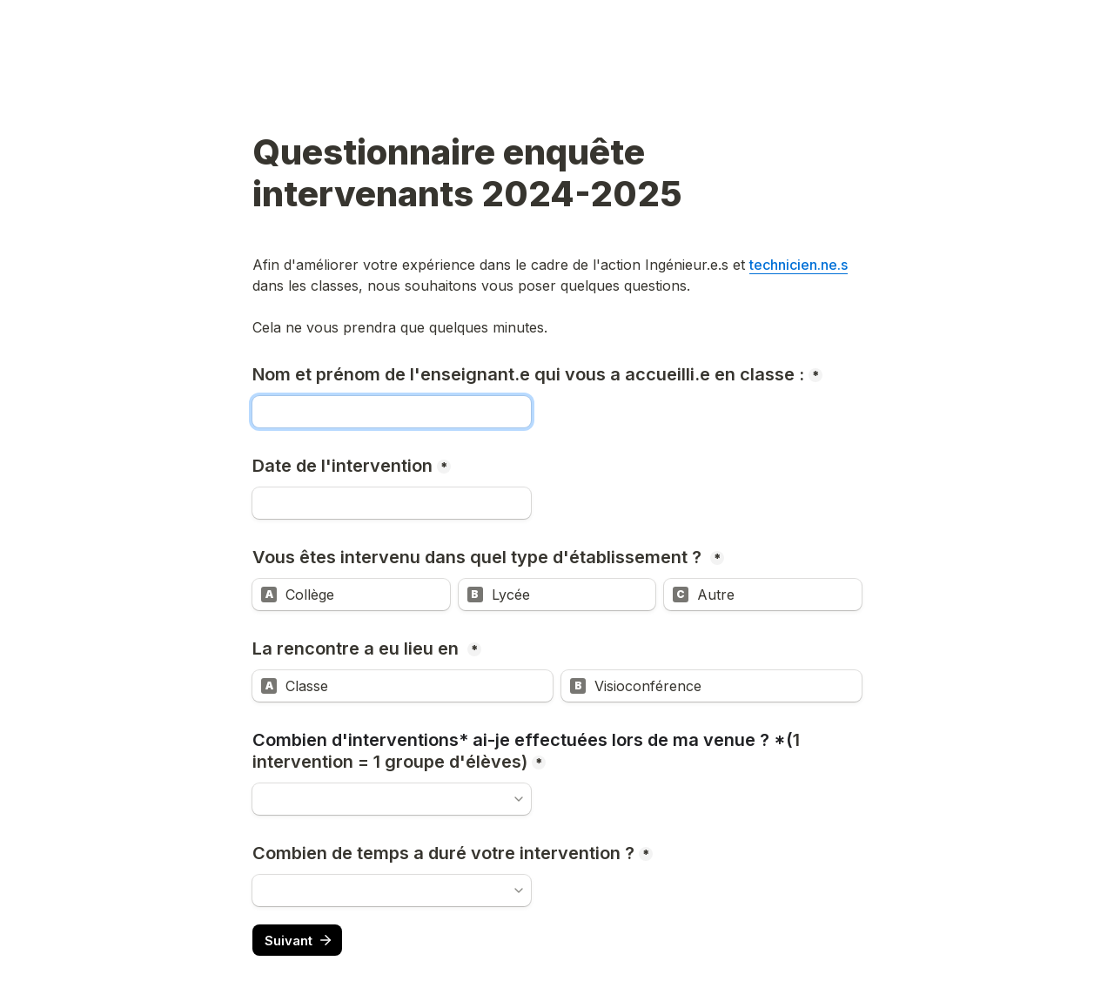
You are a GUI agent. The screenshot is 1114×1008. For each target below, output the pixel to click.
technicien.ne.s (798, 264)
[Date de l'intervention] (391, 503)
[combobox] (391, 799)
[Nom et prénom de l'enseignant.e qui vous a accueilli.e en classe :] (391, 411)
